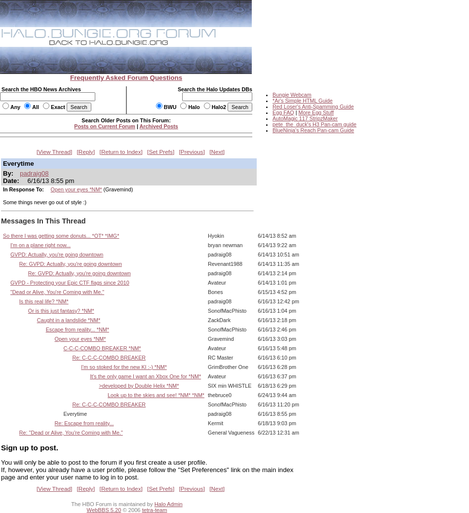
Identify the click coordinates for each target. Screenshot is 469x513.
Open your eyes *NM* (76, 189)
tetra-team (154, 510)
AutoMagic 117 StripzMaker (305, 118)
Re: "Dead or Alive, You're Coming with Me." (71, 433)
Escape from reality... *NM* (77, 329)
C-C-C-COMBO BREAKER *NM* (102, 348)
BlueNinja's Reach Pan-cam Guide (313, 130)
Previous (192, 151)
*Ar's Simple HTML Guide (303, 101)
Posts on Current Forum (104, 126)
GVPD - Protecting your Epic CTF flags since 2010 (69, 283)
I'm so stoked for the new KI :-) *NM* (124, 367)
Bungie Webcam (292, 95)
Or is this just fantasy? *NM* (61, 311)
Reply (85, 151)
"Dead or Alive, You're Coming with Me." (57, 292)
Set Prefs (161, 151)
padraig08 (34, 173)
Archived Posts (159, 126)
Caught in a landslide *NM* (68, 320)
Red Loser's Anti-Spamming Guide (313, 107)
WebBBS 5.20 (104, 510)
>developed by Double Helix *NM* (139, 386)
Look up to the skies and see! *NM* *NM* (156, 395)
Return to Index (121, 151)
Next (217, 151)
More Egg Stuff (316, 112)
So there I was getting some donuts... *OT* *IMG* (61, 236)
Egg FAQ (283, 112)
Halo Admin (169, 504)
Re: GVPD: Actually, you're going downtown (70, 264)
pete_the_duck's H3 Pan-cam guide (314, 124)
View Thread (54, 151)
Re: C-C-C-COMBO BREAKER (109, 358)
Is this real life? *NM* (44, 301)
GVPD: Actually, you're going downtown (56, 254)
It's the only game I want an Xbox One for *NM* (145, 376)
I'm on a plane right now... (40, 245)
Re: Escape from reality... (84, 423)
